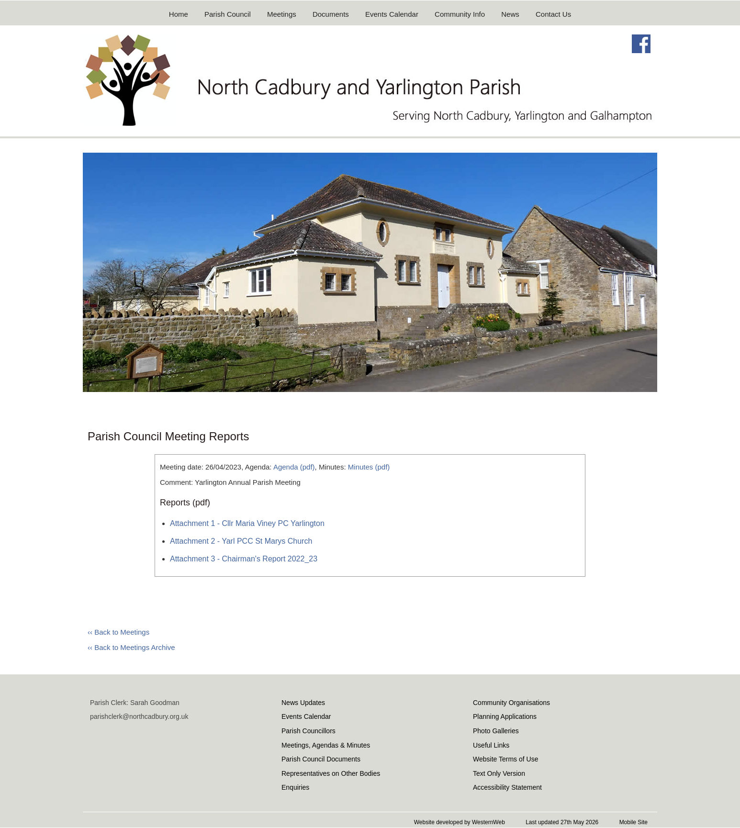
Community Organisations (511, 702)
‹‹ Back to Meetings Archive (131, 647)
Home (178, 14)
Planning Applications (505, 716)
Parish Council (227, 14)
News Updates (303, 702)
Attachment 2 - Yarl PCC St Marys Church (241, 541)
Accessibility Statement (507, 787)
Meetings (281, 14)
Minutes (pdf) (369, 467)
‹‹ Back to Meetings (118, 632)
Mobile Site (633, 822)
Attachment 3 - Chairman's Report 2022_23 (243, 559)
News (510, 14)
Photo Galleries (496, 731)
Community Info (460, 14)
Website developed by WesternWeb (459, 822)
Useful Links (491, 745)
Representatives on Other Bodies (330, 773)
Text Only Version (499, 773)
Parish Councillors (308, 731)
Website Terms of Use (505, 759)
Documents (331, 14)
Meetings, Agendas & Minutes (325, 745)
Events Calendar (391, 14)
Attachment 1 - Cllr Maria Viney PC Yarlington (247, 523)
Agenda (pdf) (294, 467)
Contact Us (553, 14)
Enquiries (295, 787)
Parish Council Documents (320, 759)
